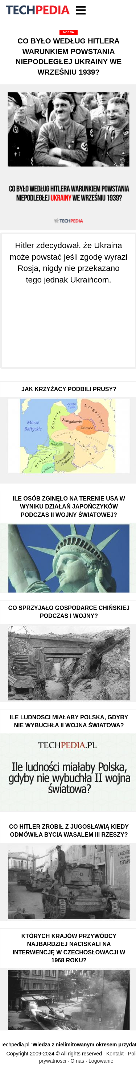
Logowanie (101, 1061)
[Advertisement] (68, 321)
